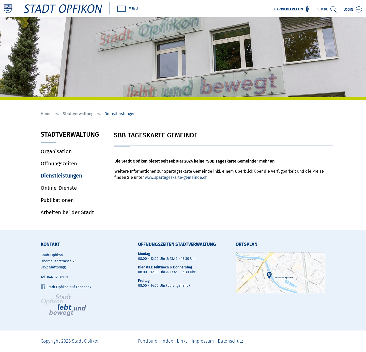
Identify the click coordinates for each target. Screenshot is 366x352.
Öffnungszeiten (59, 163)
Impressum (203, 341)
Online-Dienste (59, 188)
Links (182, 341)
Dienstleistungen (73, 175)
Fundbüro (147, 341)
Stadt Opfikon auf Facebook (66, 287)
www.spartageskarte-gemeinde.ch (176, 177)
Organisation (56, 151)
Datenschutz (230, 341)
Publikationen (57, 200)
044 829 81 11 (57, 277)
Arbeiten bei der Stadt (67, 212)
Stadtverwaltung (70, 135)
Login (348, 9)
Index (167, 341)
